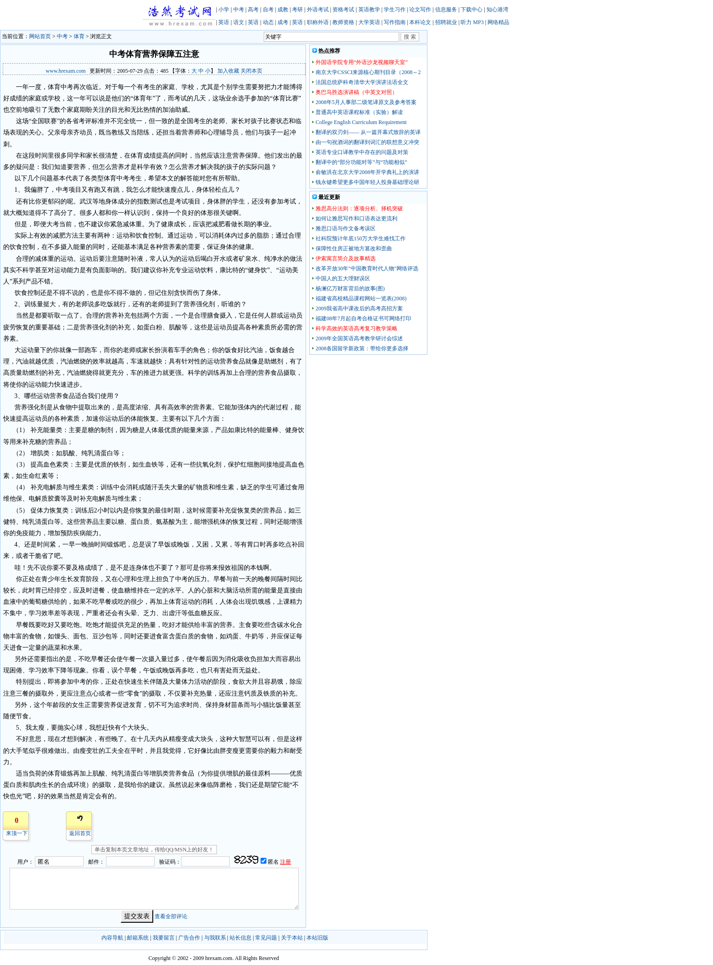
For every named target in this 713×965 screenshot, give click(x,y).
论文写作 (420, 9)
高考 (253, 9)
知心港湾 (497, 9)
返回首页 (80, 833)
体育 (79, 36)
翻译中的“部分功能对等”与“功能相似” (361, 162)
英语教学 (369, 9)
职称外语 (318, 22)
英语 (223, 22)
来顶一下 (17, 833)
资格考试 (343, 9)
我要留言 (164, 938)
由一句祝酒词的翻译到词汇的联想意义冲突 (367, 142)
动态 (268, 22)
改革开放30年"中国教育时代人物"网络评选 (367, 268)
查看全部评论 (171, 916)
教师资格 (343, 22)
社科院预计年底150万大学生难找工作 (361, 238)
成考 (282, 22)
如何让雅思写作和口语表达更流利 (356, 218)
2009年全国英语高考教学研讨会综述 (359, 338)
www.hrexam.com (66, 71)
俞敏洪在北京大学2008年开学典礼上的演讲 (367, 172)
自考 (268, 9)
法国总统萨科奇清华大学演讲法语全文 (362, 82)
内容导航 (112, 938)
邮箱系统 (138, 938)
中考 (238, 9)
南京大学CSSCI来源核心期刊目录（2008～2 (368, 72)
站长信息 (240, 938)
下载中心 (471, 9)
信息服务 (446, 9)
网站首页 (40, 36)
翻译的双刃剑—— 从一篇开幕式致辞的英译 (368, 132)
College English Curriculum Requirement (361, 122)
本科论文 (420, 22)
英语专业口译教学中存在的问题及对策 (362, 152)
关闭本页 (251, 71)
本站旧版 (317, 938)
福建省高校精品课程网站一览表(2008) (361, 298)
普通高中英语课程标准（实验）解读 (359, 112)
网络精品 (498, 22)
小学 (223, 9)
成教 (282, 9)
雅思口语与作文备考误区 (346, 228)
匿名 (274, 862)
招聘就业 (446, 22)
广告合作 (189, 938)
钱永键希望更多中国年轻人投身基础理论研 (367, 182)
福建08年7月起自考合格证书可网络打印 (363, 318)
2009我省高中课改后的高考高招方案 (359, 308)
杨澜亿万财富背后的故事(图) (350, 288)
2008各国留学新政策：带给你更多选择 (362, 348)
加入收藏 (228, 71)
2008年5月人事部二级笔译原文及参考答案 (366, 102)
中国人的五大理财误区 (343, 278)
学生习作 (395, 9)
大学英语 (369, 22)
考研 (297, 9)
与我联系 (215, 938)
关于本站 (292, 938)
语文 (238, 22)
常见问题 (266, 938)
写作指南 (395, 22)
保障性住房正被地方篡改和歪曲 (354, 248)
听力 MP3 (472, 22)
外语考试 (318, 9)
